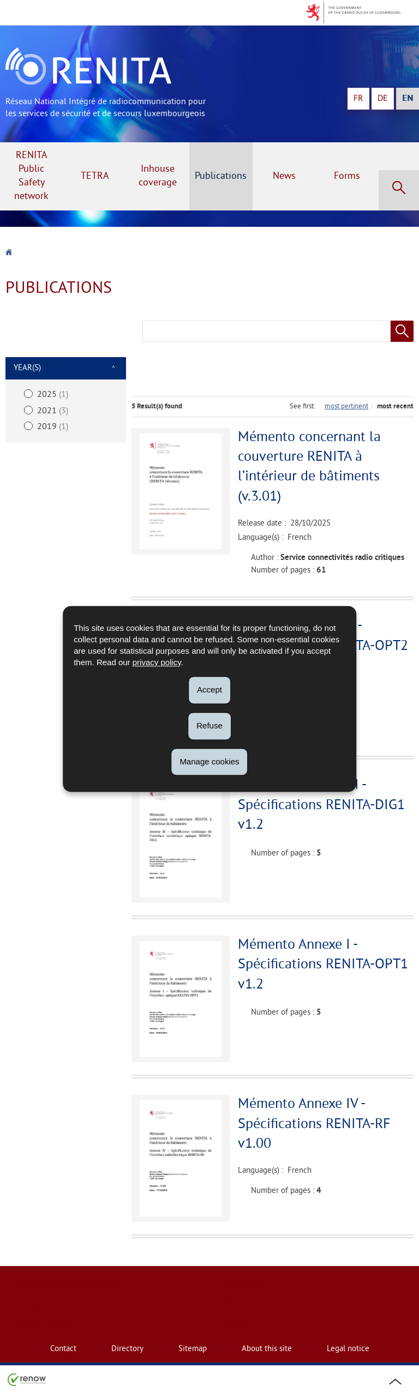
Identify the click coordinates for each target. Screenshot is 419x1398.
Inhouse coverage (158, 176)
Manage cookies (209, 761)
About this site (267, 1349)
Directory (127, 1349)
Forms (347, 176)
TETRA (95, 176)
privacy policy (157, 662)
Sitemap (192, 1349)
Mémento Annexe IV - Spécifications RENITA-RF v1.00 (314, 1124)
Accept (209, 689)
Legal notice (348, 1349)
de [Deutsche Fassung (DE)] (383, 98)
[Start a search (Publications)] (402, 331)
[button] (399, 190)
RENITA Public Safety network (31, 176)
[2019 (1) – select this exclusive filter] (65, 427)
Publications (221, 176)
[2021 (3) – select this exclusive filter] (65, 411)
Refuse (209, 725)
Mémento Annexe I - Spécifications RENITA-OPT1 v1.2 (323, 965)
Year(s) (27, 368)
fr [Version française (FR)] (358, 98)
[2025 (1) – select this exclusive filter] (65, 395)
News (284, 176)
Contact (63, 1349)
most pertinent (346, 406)
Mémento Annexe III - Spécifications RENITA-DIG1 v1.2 (321, 805)
